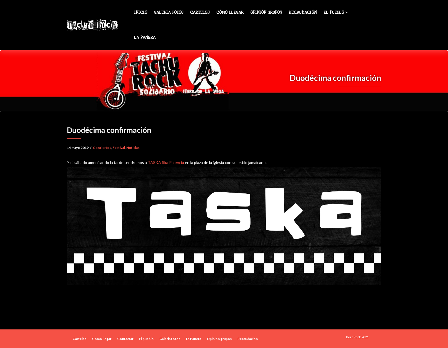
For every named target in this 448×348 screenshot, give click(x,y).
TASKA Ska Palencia (166, 162)
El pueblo (335, 12)
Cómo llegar (229, 12)
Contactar (125, 339)
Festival (119, 147)
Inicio (140, 12)
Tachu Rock (92, 25)
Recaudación (303, 12)
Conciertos (102, 147)
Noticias (132, 147)
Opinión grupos (266, 12)
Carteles (199, 12)
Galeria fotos (168, 12)
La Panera (144, 37)
